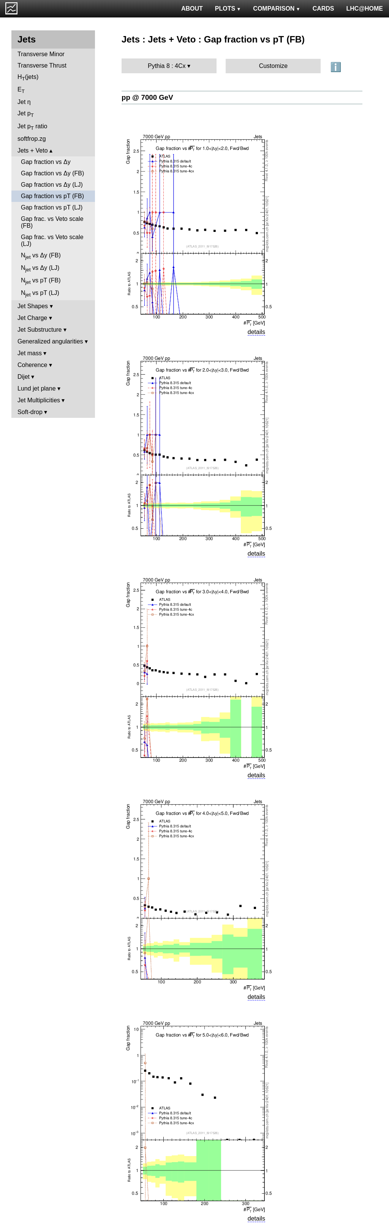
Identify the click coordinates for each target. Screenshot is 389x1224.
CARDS (323, 8)
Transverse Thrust (41, 65)
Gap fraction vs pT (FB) (52, 196)
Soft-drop (30, 412)
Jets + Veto (32, 150)
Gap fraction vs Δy (46, 162)
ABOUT (192, 8)
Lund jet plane (36, 388)
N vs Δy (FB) (41, 256)
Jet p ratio (32, 127)
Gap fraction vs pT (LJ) (51, 207)
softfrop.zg (31, 138)
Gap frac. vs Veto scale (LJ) (52, 240)
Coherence (32, 365)
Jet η (24, 102)
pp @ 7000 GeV (147, 97)
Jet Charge (32, 318)
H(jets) (27, 78)
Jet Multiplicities (38, 400)
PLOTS (228, 8)
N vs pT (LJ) (40, 294)
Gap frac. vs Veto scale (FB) (52, 222)
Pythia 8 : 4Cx (167, 66)
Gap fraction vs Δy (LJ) (52, 184)
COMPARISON (276, 8)
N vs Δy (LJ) (40, 269)
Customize (273, 66)
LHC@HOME (364, 8)
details (256, 332)
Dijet (23, 376)
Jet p (25, 114)
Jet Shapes (32, 306)
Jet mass (29, 353)
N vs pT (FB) (40, 281)
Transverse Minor (41, 54)
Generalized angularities (50, 341)
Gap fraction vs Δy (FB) (52, 173)
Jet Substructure (39, 329)
